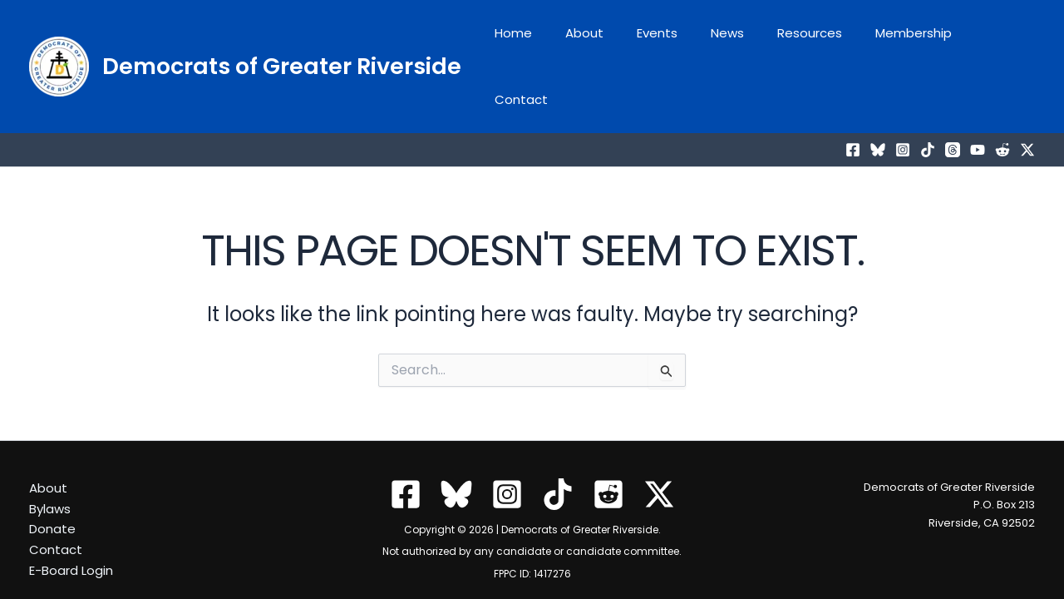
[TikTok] (927, 103)
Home (547, 43)
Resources (810, 43)
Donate (52, 498)
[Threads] (952, 103)
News (736, 43)
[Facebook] (852, 103)
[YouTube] (977, 103)
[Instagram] (902, 103)
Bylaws (50, 478)
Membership (906, 43)
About (610, 43)
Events (674, 43)
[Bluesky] (877, 103)
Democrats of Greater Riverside (281, 42)
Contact (995, 43)
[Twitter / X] (1027, 103)
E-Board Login (71, 539)
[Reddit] (1002, 103)
